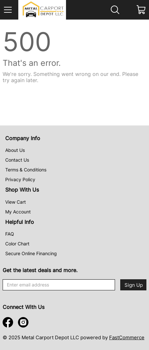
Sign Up (133, 285)
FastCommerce (126, 337)
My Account (18, 211)
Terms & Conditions (25, 169)
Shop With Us (22, 189)
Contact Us (17, 160)
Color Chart (17, 243)
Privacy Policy (20, 179)
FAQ (9, 234)
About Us (15, 150)
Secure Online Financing (31, 253)
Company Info (22, 138)
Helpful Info (19, 222)
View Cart (15, 202)
